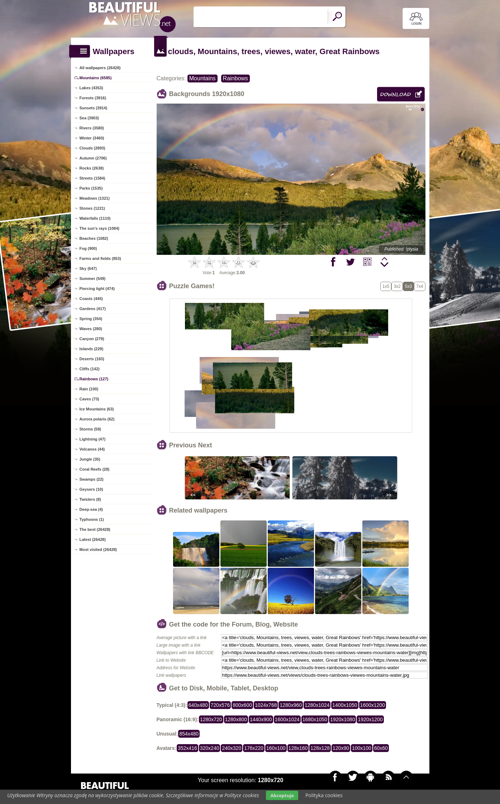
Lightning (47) (93, 439)
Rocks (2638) (92, 168)
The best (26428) (95, 529)
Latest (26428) (93, 539)
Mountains (202, 78)
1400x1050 (344, 705)
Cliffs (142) (90, 369)
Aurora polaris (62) (97, 419)
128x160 (298, 748)
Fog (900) (88, 248)
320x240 (209, 748)
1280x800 (236, 719)
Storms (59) (90, 429)
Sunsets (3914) (94, 108)
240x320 (231, 748)
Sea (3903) (89, 118)
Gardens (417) (93, 308)
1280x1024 (317, 705)
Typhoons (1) (92, 519)
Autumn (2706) (93, 158)
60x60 (381, 748)
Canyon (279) (92, 339)
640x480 (198, 705)
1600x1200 (372, 705)
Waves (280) (91, 329)
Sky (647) (88, 268)
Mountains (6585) (96, 78)
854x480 (189, 734)
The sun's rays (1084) (99, 228)
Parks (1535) (91, 188)
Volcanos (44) (92, 449)
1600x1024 (287, 719)
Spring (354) (91, 319)
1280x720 (211, 719)
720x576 (220, 705)
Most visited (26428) (98, 549)
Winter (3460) (92, 138)
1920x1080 (342, 719)
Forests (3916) (93, 98)
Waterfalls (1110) (95, 218)
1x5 (385, 286)
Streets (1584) (92, 178)
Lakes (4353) (91, 88)
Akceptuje (282, 795)
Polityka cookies (324, 795)
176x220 (253, 748)
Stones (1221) (92, 208)
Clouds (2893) (92, 148)
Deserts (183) (92, 359)
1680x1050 (315, 719)
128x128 (320, 748)
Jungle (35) (90, 459)
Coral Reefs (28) (95, 469)
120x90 (341, 748)
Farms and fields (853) (100, 258)
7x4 (419, 286)
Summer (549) (93, 278)
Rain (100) (89, 389)
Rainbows (235, 78)
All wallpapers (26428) (100, 68)
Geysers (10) (91, 489)
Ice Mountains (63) (97, 409)
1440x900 (261, 719)
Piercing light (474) (97, 288)
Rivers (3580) (92, 128)
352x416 (187, 748)
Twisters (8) (90, 499)
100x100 (361, 748)
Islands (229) (92, 349)
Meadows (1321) (95, 198)
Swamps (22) (92, 479)
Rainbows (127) (94, 379)
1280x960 (291, 705)
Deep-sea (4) (91, 509)
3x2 (397, 286)
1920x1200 (370, 719)
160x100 (276, 748)
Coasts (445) (91, 298)
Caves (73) (89, 399)
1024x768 (266, 705)
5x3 (408, 286)
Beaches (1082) (94, 238)
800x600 (242, 705)
